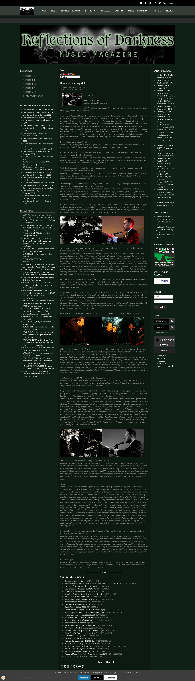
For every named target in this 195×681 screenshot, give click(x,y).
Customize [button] (110, 677)
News (54, 11)
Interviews (92, 11)
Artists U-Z (29, 92)
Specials (106, 11)
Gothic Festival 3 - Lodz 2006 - (83, 656)
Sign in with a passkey (164, 342)
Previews (64, 10)
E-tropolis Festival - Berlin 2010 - (84, 591)
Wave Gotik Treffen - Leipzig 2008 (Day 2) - (88, 633)
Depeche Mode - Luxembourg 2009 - (86, 622)
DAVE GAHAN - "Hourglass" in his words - (88, 648)
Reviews (77, 11)
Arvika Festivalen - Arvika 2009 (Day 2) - (87, 615)
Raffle (131, 10)
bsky (172, 3)
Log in (164, 350)
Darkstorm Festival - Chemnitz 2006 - (86, 651)
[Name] (163, 297)
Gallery (120, 11)
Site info (158, 11)
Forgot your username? (161, 362)
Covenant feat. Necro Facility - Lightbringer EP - (90, 586)
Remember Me (162, 332)
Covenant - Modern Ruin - (82, 581)
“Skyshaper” (119, 126)
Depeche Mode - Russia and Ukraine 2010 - (89, 599)
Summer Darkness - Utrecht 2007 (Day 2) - (88, 641)
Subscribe (160, 307)
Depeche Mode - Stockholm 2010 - (85, 602)
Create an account (165, 366)
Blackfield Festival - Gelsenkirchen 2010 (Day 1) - (91, 594)
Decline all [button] (97, 677)
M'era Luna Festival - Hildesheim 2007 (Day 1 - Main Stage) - (95, 646)
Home (43, 10)
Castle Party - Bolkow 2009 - (82, 607)
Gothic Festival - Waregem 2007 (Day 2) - (87, 643)
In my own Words (33, 96)
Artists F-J (29, 80)
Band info (143, 11)
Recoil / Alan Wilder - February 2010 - (86, 596)
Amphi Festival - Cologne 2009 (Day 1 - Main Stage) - (92, 609)
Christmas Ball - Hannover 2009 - (84, 604)
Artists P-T (29, 88)
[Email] (163, 301)
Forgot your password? (161, 357)
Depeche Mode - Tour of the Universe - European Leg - (93, 612)
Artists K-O (29, 84)
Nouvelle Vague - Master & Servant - (86, 617)
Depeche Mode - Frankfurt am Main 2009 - (88, 620)
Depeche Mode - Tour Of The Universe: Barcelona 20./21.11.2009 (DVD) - (100, 583)
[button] (62, 666)
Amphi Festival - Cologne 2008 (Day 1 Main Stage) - (91, 630)
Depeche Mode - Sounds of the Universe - (88, 625)
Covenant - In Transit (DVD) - (83, 638)
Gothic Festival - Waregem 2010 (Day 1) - (87, 589)
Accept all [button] (84, 677)
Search (169, 10)
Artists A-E (29, 76)
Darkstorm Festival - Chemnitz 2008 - (86, 628)
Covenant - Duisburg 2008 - (82, 636)
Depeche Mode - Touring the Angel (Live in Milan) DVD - (93, 654)
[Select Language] (70, 76)
